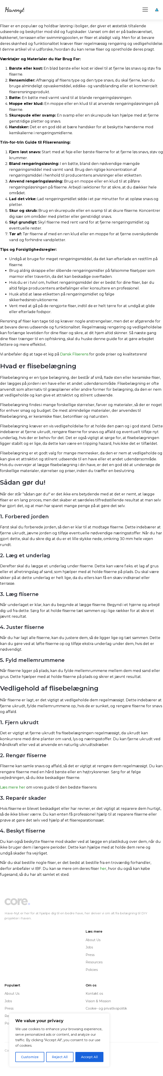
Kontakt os (94, 993)
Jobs (89, 947)
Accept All (89, 1057)
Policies (92, 970)
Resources (94, 962)
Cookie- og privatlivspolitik (106, 1008)
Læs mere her (12, 787)
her (103, 868)
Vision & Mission (98, 1001)
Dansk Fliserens (74, 354)
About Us (93, 940)
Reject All (60, 1057)
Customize (30, 1057)
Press (90, 955)
